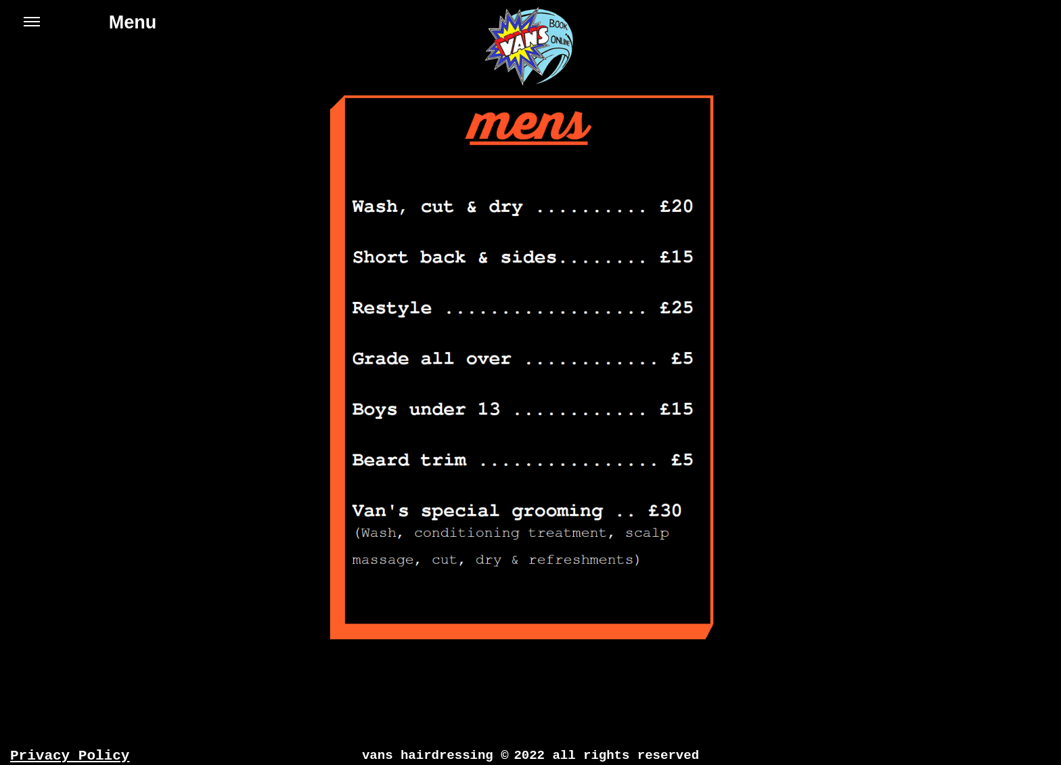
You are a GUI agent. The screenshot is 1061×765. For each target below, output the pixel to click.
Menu (90, 28)
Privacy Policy (69, 756)
